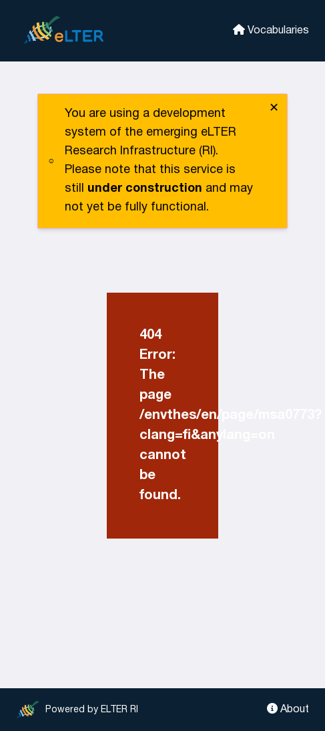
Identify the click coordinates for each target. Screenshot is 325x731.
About (288, 708)
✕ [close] (274, 108)
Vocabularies (271, 29)
